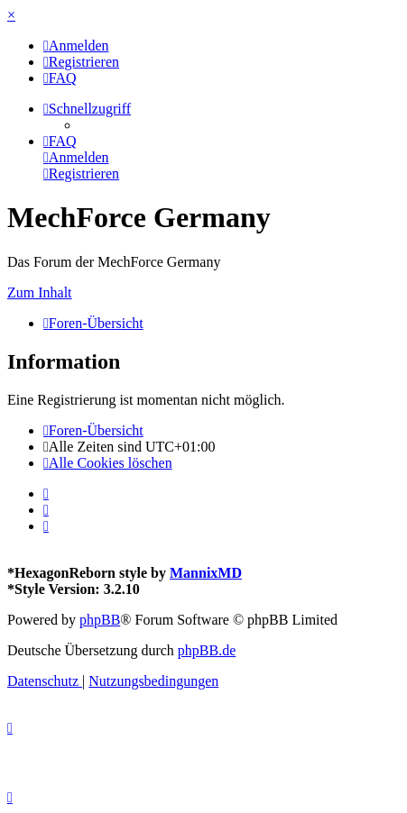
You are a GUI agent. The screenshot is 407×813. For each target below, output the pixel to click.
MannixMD (206, 572)
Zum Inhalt (39, 292)
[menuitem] (76, 45)
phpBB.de (207, 650)
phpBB (99, 619)
